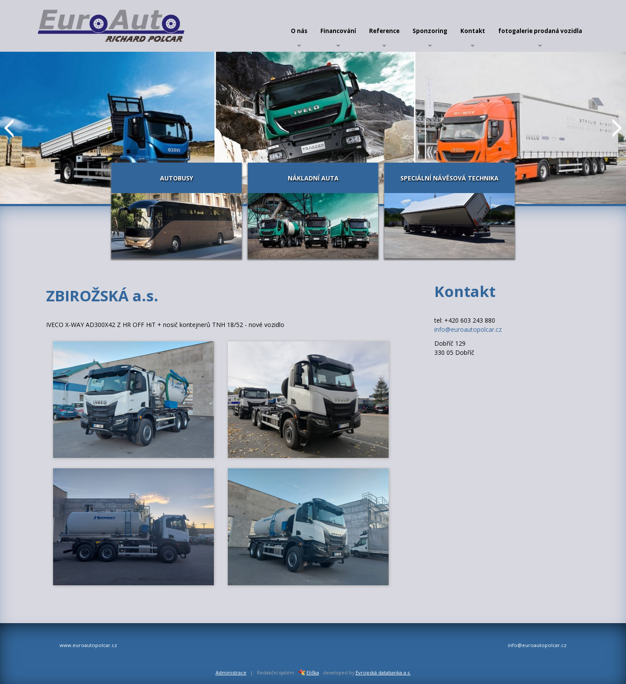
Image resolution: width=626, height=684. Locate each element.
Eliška (307, 672)
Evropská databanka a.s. (383, 672)
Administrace (231, 672)
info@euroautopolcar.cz (468, 329)
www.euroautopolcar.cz (88, 645)
